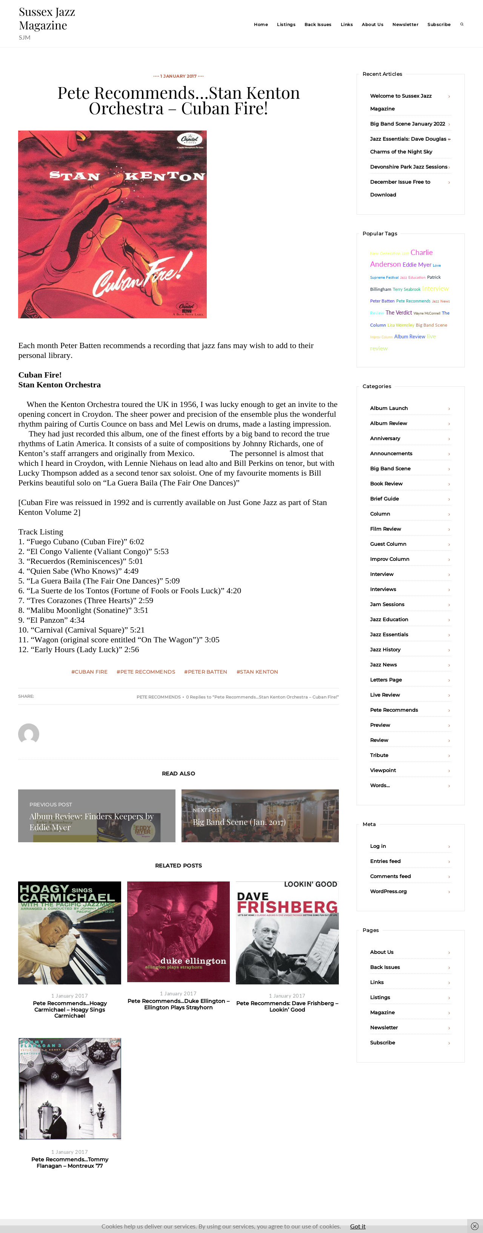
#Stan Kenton (257, 672)
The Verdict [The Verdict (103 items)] (399, 312)
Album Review (388, 423)
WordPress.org (388, 891)
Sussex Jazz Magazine (47, 18)
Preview (380, 725)
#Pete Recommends (146, 672)
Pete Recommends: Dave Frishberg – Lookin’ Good (287, 1006)
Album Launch (389, 408)
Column (380, 514)
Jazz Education (389, 619)
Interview (382, 574)
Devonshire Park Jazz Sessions (409, 167)
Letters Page (386, 680)
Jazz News (383, 665)
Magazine (382, 1012)
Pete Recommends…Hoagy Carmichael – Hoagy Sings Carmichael (70, 1009)
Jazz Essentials (389, 634)
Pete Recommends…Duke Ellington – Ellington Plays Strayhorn (178, 1004)
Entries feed (385, 861)
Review (379, 740)
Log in (378, 846)
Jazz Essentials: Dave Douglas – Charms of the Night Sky (410, 145)
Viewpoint (383, 770)
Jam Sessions (387, 604)
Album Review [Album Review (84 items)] (409, 336)
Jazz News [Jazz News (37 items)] (441, 301)
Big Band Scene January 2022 (407, 124)
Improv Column (389, 559)
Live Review (385, 695)
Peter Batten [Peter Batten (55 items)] (382, 301)
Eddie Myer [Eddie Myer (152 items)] (417, 264)
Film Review (385, 529)
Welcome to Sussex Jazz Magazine (401, 102)
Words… (380, 785)
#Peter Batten (206, 672)
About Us (372, 24)
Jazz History (385, 649)
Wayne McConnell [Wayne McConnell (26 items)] (427, 313)
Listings (286, 24)
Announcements (391, 453)
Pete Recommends (159, 697)
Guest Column (388, 544)
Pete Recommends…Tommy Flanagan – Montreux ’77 (69, 1162)
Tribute (379, 755)
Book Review (386, 484)
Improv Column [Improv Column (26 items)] (381, 337)
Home (261, 24)
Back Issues (318, 24)
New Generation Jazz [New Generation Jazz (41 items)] (389, 253)
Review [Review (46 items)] (377, 312)
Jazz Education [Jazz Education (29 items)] (413, 277)
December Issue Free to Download (400, 188)
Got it (358, 1226)
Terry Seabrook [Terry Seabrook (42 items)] (407, 289)
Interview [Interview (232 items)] (435, 288)
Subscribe (439, 24)
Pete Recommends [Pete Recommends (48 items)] (413, 300)
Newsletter (405, 24)
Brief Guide (384, 499)
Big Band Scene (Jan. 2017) (239, 821)
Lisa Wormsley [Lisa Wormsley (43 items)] (401, 324)
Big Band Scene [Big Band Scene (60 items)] (431, 325)
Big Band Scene (390, 468)
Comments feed (390, 876)
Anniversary (385, 438)
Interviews (383, 589)
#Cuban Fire (89, 672)
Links (347, 24)
